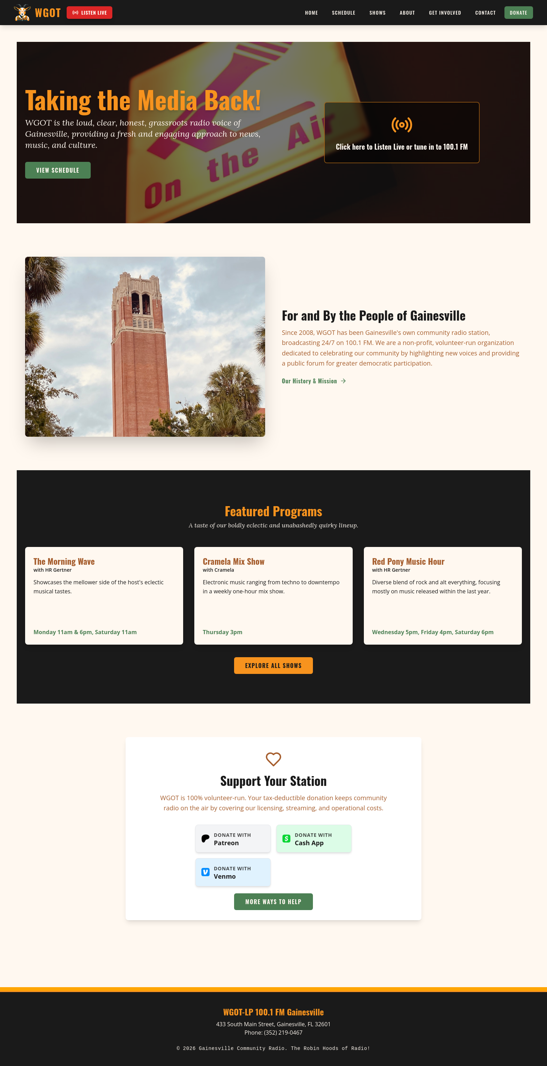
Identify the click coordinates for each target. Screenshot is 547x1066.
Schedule (343, 12)
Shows (377, 12)
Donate (518, 12)
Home (311, 12)
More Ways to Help (273, 902)
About (407, 12)
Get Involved (445, 12)
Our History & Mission (314, 381)
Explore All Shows (273, 665)
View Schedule (58, 170)
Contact (485, 12)
